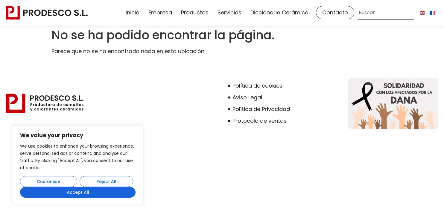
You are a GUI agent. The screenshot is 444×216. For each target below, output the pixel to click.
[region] (78, 164)
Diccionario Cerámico (279, 12)
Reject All (106, 181)
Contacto (335, 12)
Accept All (78, 192)
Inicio (132, 12)
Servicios (229, 12)
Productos (195, 12)
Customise (48, 181)
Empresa (160, 12)
